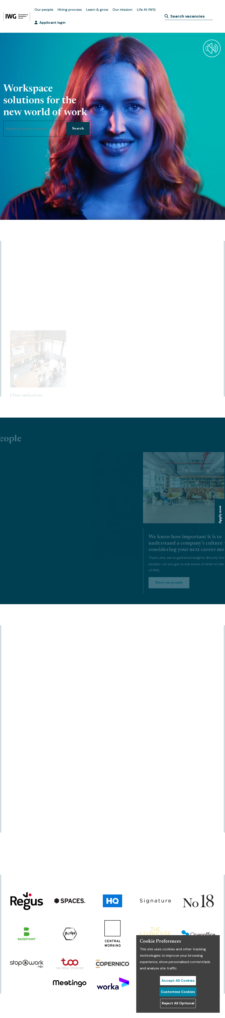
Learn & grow (97, 9)
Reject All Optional (178, 1003)
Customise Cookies (178, 991)
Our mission (122, 9)
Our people (43, 9)
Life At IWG (146, 9)
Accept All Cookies (178, 980)
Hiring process (70, 9)
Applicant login (49, 22)
